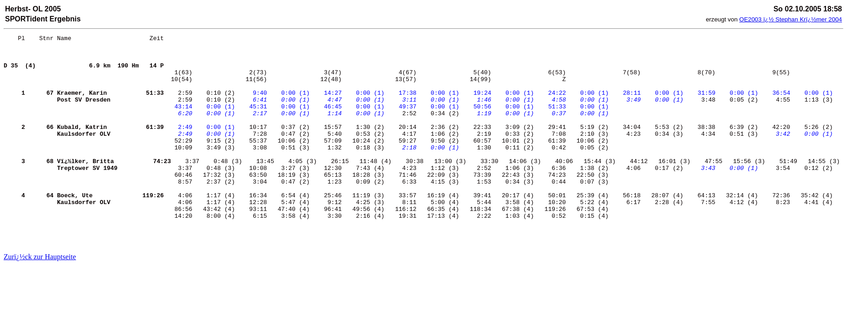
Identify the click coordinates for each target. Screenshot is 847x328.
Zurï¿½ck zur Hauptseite (40, 257)
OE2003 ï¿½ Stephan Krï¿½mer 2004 (790, 19)
